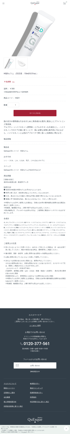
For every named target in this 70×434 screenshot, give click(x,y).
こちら (24, 432)
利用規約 (33, 397)
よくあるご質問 (35, 325)
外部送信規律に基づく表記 (13, 406)
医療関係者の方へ (36, 393)
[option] (35, 32)
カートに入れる (35, 113)
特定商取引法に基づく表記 (39, 402)
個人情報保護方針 (10, 402)
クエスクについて (10, 383)
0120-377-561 (37, 344)
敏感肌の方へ (35, 383)
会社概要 (7, 397)
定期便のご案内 (9, 393)
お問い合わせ (35, 365)
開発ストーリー (9, 388)
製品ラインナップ (36, 388)
